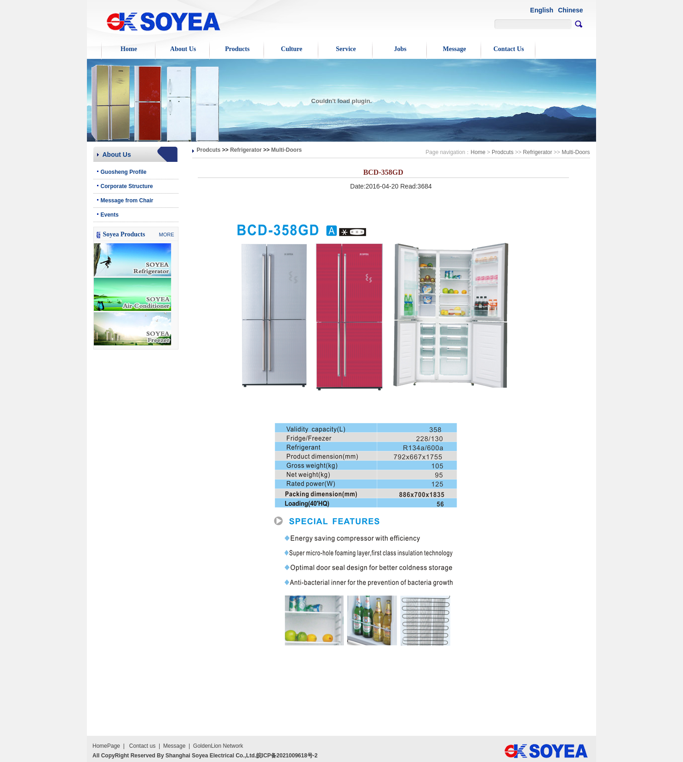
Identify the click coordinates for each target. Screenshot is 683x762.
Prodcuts (209, 150)
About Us (183, 49)
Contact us (142, 746)
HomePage (106, 746)
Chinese (570, 10)
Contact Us (509, 49)
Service (346, 49)
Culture (291, 49)
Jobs (400, 49)
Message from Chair (127, 200)
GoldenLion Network (218, 746)
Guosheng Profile (124, 172)
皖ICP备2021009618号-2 (286, 755)
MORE (166, 234)
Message (454, 49)
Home (129, 49)
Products (237, 49)
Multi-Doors (286, 150)
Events (110, 215)
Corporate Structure (127, 186)
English (542, 10)
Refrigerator (246, 150)
